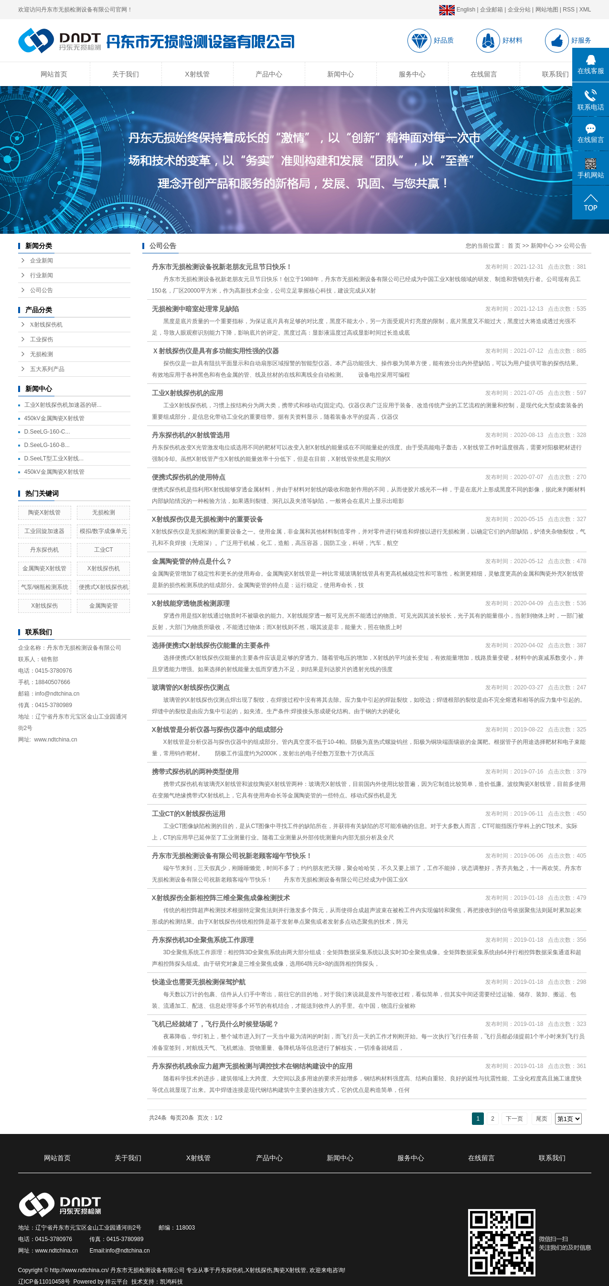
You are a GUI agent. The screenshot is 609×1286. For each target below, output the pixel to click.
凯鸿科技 (171, 1281)
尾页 (541, 1118)
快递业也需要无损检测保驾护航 (199, 982)
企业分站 (519, 9)
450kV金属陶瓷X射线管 (54, 418)
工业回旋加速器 (44, 531)
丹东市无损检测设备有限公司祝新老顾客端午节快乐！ (232, 856)
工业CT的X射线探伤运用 (188, 813)
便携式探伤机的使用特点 (188, 477)
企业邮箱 (491, 9)
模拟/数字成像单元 (103, 531)
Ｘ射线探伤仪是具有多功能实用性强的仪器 (215, 351)
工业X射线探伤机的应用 (187, 393)
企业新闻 (41, 260)
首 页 (514, 245)
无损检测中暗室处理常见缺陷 (195, 309)
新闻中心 (340, 74)
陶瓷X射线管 (44, 512)
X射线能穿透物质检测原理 (191, 603)
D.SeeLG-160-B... (47, 445)
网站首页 (54, 74)
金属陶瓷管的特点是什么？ (192, 561)
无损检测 (41, 354)
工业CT (103, 549)
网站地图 (546, 9)
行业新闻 (41, 275)
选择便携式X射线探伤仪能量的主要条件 (211, 645)
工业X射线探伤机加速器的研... (63, 405)
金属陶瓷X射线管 (44, 568)
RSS (569, 9)
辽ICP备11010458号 (44, 1281)
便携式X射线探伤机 (103, 587)
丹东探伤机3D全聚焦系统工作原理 (203, 940)
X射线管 (197, 74)
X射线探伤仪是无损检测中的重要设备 (207, 519)
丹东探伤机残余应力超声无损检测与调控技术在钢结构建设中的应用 (252, 1066)
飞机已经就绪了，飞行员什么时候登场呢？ (215, 1024)
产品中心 (269, 74)
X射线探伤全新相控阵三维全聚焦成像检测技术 (221, 898)
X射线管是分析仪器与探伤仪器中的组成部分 (217, 729)
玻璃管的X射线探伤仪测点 (191, 687)
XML (585, 9)
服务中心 (412, 74)
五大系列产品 (47, 369)
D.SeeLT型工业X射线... (54, 458)
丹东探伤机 (44, 549)
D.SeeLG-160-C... (47, 431)
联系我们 (555, 74)
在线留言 (483, 74)
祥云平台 (116, 1281)
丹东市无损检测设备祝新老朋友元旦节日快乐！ (222, 267)
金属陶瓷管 (103, 605)
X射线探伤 (44, 605)
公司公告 (41, 290)
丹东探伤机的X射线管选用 (191, 435)
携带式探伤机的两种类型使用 (195, 771)
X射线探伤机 (46, 324)
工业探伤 (41, 339)
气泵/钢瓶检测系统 (44, 587)
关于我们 (125, 74)
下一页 (514, 1118)
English (457, 9)
